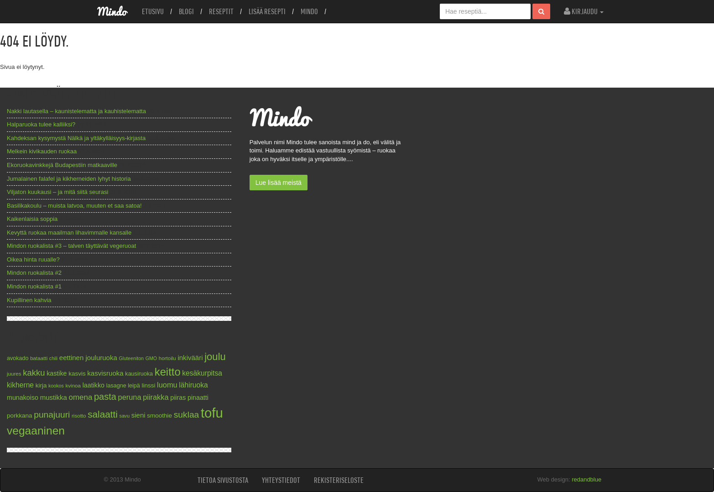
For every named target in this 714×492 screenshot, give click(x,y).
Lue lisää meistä (278, 182)
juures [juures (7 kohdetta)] (14, 374)
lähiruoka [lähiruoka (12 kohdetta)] (193, 385)
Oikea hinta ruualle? (33, 259)
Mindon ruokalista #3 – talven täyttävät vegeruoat (71, 245)
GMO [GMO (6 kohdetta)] (151, 358)
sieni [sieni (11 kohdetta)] (138, 415)
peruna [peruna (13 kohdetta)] (129, 397)
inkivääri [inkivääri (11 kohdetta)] (190, 357)
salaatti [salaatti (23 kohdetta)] (103, 414)
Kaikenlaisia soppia (32, 218)
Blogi (186, 11)
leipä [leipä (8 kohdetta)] (134, 385)
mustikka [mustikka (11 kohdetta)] (53, 397)
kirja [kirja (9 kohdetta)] (41, 385)
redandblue (586, 479)
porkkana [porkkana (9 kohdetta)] (19, 415)
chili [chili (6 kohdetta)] (53, 358)
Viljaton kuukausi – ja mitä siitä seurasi (57, 191)
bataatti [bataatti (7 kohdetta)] (38, 358)
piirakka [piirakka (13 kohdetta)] (155, 397)
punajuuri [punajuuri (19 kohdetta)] (52, 414)
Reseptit (221, 11)
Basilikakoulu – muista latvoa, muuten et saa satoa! (74, 205)
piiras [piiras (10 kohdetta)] (178, 397)
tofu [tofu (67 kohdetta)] (212, 412)
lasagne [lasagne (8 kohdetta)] (116, 385)
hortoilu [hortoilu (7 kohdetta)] (167, 358)
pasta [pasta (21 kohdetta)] (105, 397)
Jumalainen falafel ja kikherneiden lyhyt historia (69, 178)
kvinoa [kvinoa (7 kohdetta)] (73, 385)
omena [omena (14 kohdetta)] (81, 397)
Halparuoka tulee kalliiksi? (41, 124)
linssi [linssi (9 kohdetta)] (148, 385)
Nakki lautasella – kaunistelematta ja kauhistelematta (76, 111)
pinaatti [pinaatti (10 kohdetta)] (198, 397)
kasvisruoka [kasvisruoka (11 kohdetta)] (105, 373)
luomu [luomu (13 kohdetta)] (167, 385)
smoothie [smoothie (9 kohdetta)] (159, 415)
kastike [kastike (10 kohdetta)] (57, 373)
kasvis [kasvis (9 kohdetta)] (77, 373)
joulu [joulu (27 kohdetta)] (215, 356)
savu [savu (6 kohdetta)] (125, 416)
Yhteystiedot (281, 480)
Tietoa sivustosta (223, 480)
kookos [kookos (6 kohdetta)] (56, 385)
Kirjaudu (584, 11)
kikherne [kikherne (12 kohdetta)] (20, 385)
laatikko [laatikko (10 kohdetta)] (93, 385)
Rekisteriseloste (339, 480)
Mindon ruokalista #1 (34, 286)
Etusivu (153, 11)
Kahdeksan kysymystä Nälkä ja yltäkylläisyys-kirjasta (76, 138)
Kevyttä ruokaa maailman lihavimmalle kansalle (69, 232)
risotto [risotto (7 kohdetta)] (79, 416)
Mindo (309, 11)
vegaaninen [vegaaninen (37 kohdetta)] (36, 430)
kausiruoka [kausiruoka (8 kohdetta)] (139, 374)
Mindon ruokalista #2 (34, 272)
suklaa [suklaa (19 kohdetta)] (186, 414)
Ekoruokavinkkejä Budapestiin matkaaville (62, 165)
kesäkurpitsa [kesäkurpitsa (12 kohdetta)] (202, 373)
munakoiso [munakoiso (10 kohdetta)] (22, 397)
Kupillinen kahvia (29, 300)
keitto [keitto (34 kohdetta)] (168, 372)
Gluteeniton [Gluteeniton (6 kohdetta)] (131, 358)
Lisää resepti (267, 11)
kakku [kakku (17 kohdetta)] (34, 372)
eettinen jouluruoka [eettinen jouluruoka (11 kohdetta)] (88, 357)
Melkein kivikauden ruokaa (42, 151)
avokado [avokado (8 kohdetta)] (18, 358)
